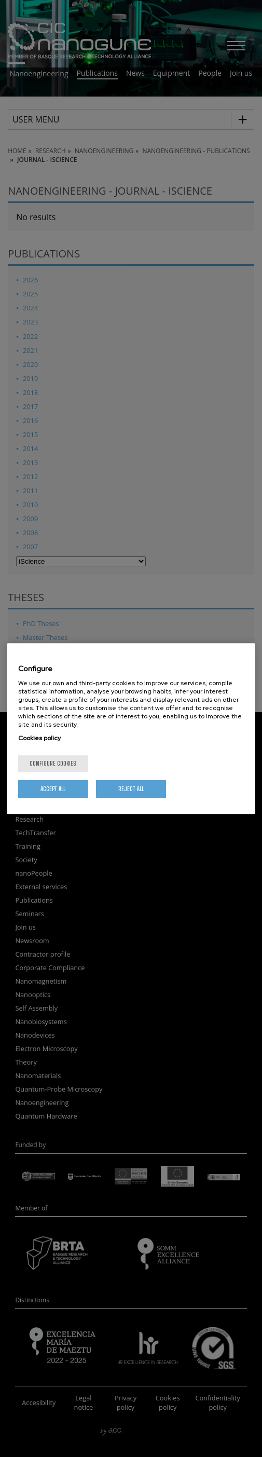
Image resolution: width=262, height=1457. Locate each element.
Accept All (52, 789)
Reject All (131, 789)
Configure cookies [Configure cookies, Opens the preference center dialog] (53, 763)
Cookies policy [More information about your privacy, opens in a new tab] (39, 738)
